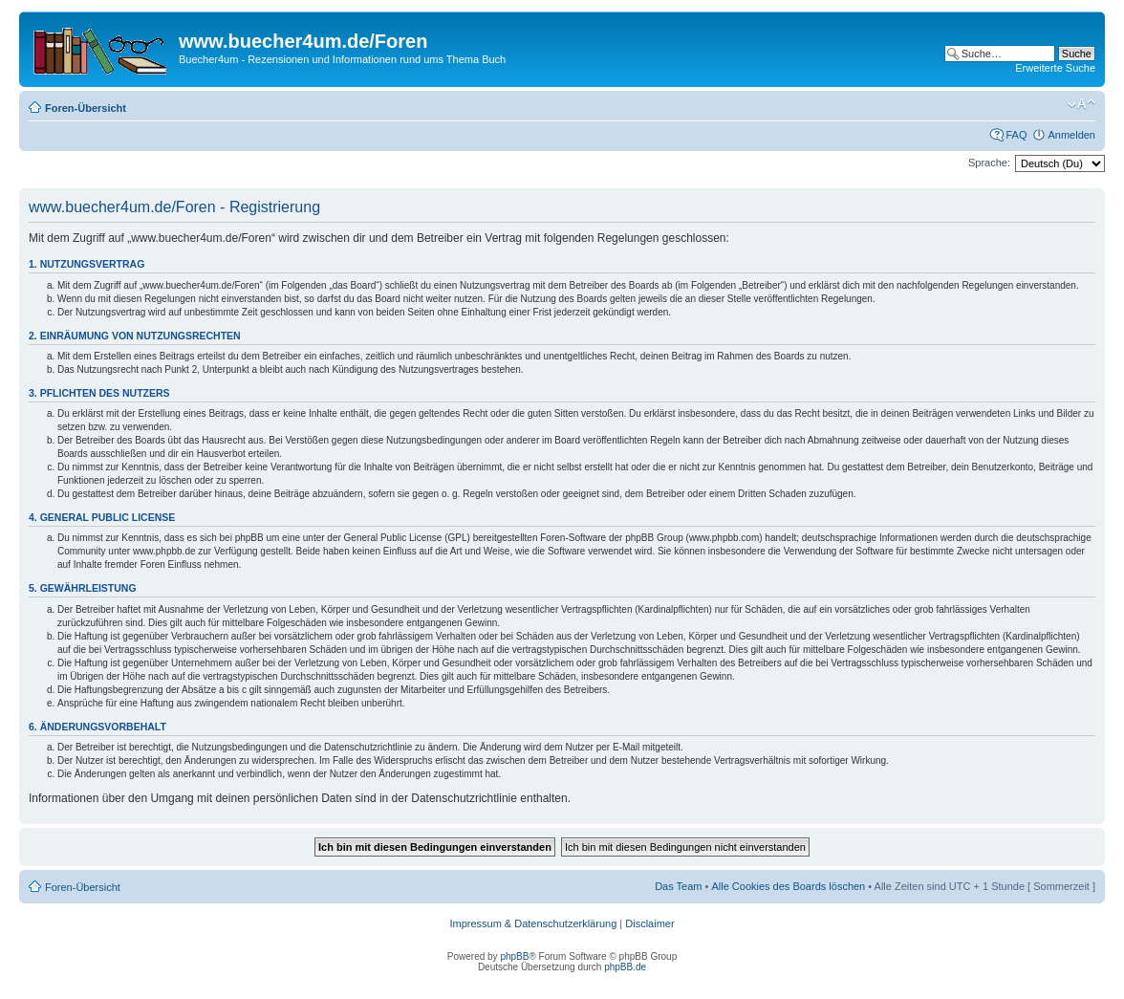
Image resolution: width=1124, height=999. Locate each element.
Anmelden (1071, 135)
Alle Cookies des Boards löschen (788, 886)
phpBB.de (625, 967)
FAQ (1016, 135)
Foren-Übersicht (85, 108)
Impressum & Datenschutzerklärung (532, 923)
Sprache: (989, 162)
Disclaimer (649, 923)
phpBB (514, 956)
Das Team (678, 886)
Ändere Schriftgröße (1081, 104)
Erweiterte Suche (1055, 68)
